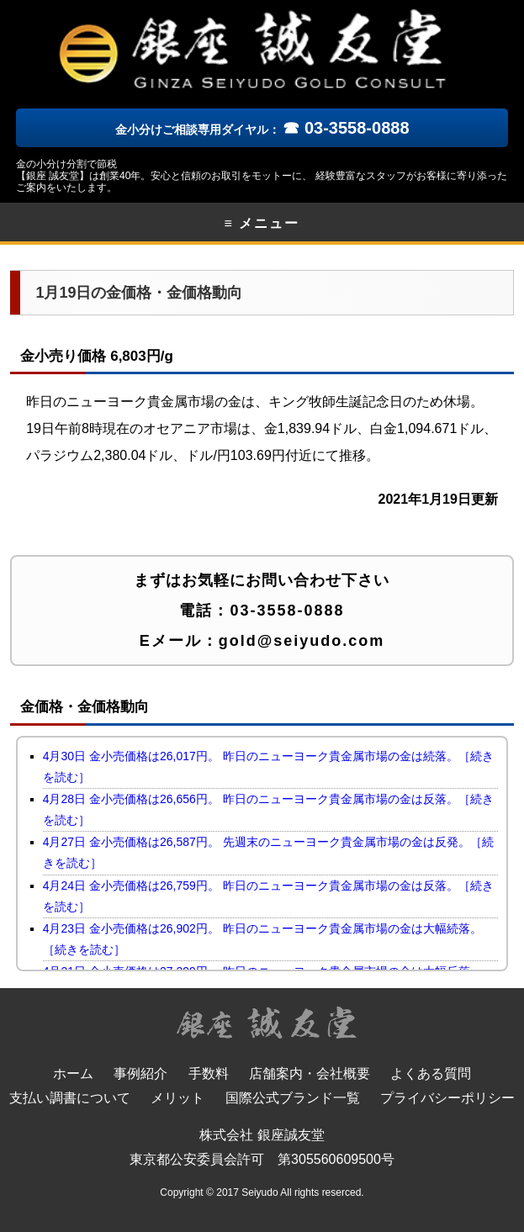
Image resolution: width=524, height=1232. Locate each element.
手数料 (208, 1073)
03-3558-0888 (287, 610)
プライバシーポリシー (447, 1098)
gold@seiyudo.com (302, 640)
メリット (177, 1098)
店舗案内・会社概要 (309, 1073)
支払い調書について (69, 1098)
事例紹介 (140, 1073)
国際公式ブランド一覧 (292, 1098)
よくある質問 (430, 1073)
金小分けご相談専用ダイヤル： (262, 129)
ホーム (73, 1073)
